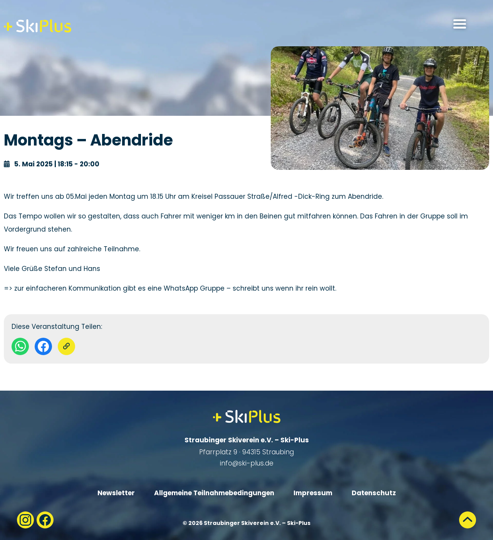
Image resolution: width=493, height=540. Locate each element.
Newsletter (116, 493)
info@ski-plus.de (246, 463)
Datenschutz (374, 493)
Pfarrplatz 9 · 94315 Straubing (246, 452)
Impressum (312, 493)
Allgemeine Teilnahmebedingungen (214, 493)
